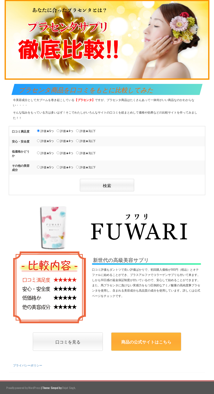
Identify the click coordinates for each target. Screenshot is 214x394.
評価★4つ (65, 131)
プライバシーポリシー (27, 365)
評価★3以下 (86, 131)
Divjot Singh (68, 387)
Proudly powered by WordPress (23, 387)
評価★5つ (45, 131)
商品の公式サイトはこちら (146, 341)
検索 (107, 185)
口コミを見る (67, 341)
